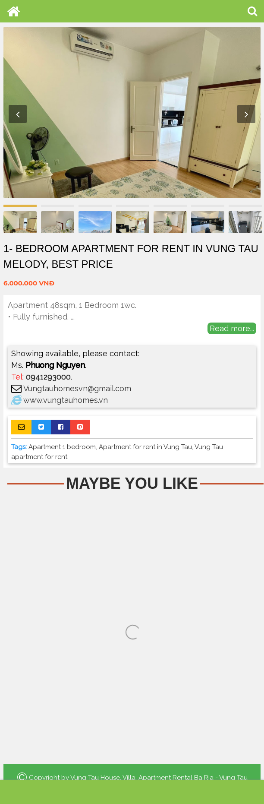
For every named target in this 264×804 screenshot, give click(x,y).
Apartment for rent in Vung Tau (145, 447)
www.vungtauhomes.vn (65, 400)
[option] (132, 112)
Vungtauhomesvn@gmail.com (77, 388)
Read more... (232, 328)
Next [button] (246, 114)
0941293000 (48, 376)
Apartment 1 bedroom (62, 447)
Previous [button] (18, 114)
